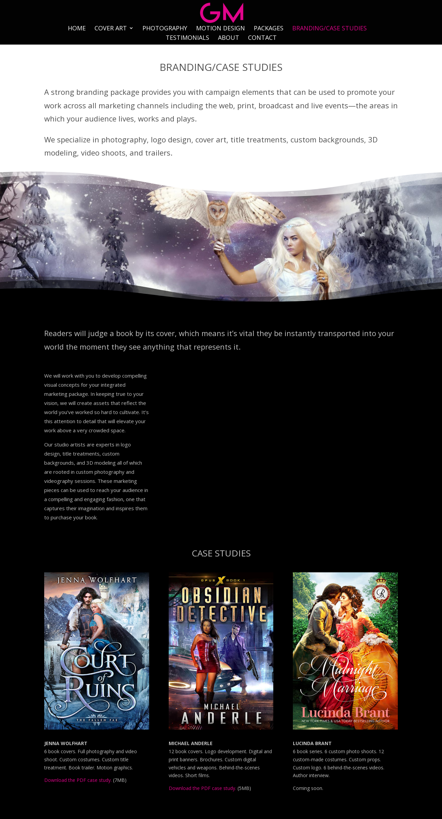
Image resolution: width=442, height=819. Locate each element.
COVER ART (110, 29)
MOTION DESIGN (220, 29)
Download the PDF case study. (78, 780)
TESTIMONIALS (187, 38)
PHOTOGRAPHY (164, 29)
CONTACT (262, 38)
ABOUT (228, 38)
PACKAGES (268, 29)
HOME (77, 29)
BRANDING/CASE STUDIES (329, 29)
